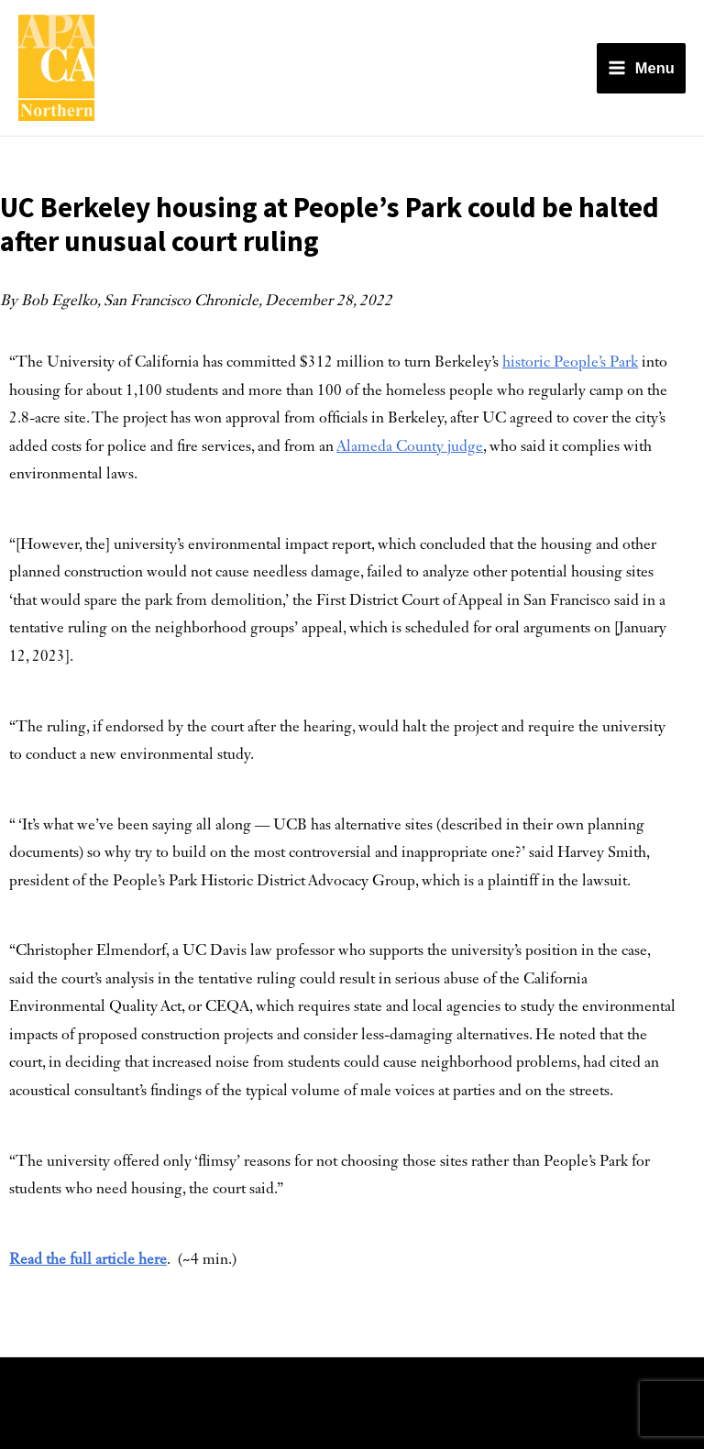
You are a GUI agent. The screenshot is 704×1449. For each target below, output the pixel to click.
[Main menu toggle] (641, 68)
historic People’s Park (570, 363)
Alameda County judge (409, 447)
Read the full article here (88, 1260)
